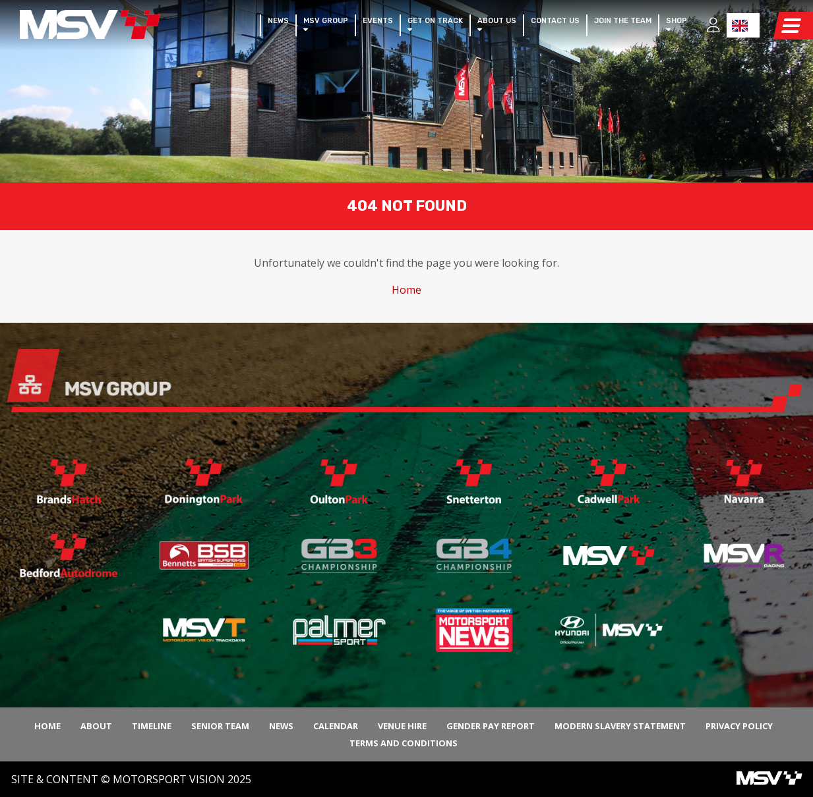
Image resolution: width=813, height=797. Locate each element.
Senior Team (220, 726)
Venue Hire (402, 726)
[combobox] (743, 25)
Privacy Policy (739, 726)
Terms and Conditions (403, 743)
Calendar (335, 726)
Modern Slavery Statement (620, 726)
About (96, 726)
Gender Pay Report (490, 726)
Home (406, 290)
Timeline (151, 726)
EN (740, 25)
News (281, 726)
